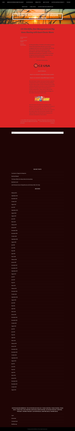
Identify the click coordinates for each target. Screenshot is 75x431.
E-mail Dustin (33, 6)
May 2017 (13, 282)
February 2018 (14, 259)
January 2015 (13, 346)
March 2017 (13, 285)
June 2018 (13, 247)
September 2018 (14, 239)
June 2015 (13, 331)
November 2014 (14, 352)
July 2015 (13, 328)
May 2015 (13, 334)
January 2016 (13, 314)
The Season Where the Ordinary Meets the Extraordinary (22, 179)
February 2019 (14, 224)
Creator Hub (24, 6)
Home (3, 2)
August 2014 (13, 360)
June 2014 (13, 366)
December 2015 (14, 317)
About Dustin (46, 2)
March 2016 (13, 311)
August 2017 (13, 273)
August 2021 (13, 204)
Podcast (68, 2)
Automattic (45, 429)
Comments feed (14, 421)
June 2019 (13, 218)
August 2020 (13, 213)
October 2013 (14, 386)
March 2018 (13, 256)
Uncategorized (23, 45)
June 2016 (13, 302)
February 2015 (14, 343)
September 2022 (14, 195)
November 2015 (14, 320)
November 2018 (14, 233)
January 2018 (13, 262)
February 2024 (14, 192)
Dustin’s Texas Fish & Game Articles (45, 6)
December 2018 (14, 230)
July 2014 (13, 363)
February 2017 (14, 288)
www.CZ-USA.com (42, 71)
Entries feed (13, 418)
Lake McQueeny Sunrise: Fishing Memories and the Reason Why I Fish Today (25, 184)
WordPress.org (14, 424)
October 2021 (14, 201)
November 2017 (14, 268)
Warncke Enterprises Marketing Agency (15, 2)
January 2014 (13, 378)
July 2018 (13, 244)
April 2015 (13, 337)
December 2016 (14, 291)
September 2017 (14, 271)
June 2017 (13, 279)
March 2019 (13, 221)
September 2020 (14, 210)
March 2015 (13, 340)
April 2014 (13, 372)
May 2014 (13, 369)
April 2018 (13, 253)
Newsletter (38, 2)
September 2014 (14, 357)
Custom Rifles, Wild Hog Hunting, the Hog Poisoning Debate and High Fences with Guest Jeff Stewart (29, 121)
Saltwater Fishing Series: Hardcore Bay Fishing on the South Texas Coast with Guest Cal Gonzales (46, 121)
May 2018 (13, 250)
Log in (12, 415)
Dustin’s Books (29, 2)
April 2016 (13, 308)
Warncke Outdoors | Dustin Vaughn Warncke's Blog (37, 16)
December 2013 (14, 381)
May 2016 (13, 305)
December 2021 (14, 198)
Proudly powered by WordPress (32, 429)
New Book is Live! (14, 182)
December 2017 (14, 265)
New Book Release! (15, 176)
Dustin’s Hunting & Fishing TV (58, 2)
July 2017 (13, 276)
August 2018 (13, 242)
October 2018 (14, 236)
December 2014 (14, 349)
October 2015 (14, 323)
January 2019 (13, 227)
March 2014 (13, 375)
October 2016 (14, 294)
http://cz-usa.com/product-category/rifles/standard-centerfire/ (42, 74)
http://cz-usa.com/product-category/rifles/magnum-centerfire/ (42, 77)
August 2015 (13, 326)
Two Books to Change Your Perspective (18, 173)
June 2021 (13, 207)
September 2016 (14, 297)
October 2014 (14, 355)
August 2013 (13, 389)
